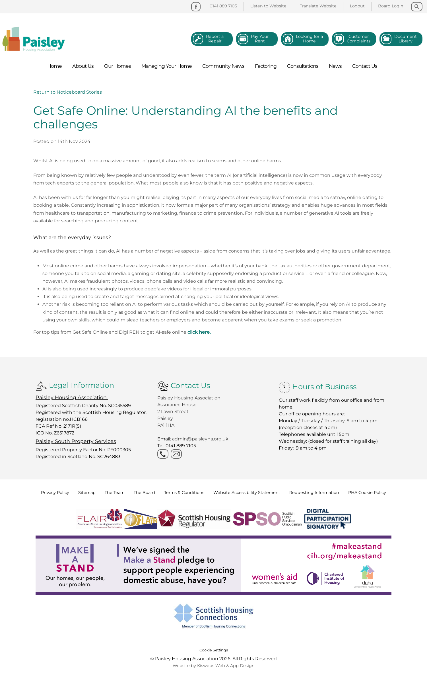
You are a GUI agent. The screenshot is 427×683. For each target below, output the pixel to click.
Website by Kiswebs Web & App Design (214, 665)
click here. (199, 332)
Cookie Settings (213, 650)
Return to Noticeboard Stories (67, 92)
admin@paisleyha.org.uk (201, 439)
